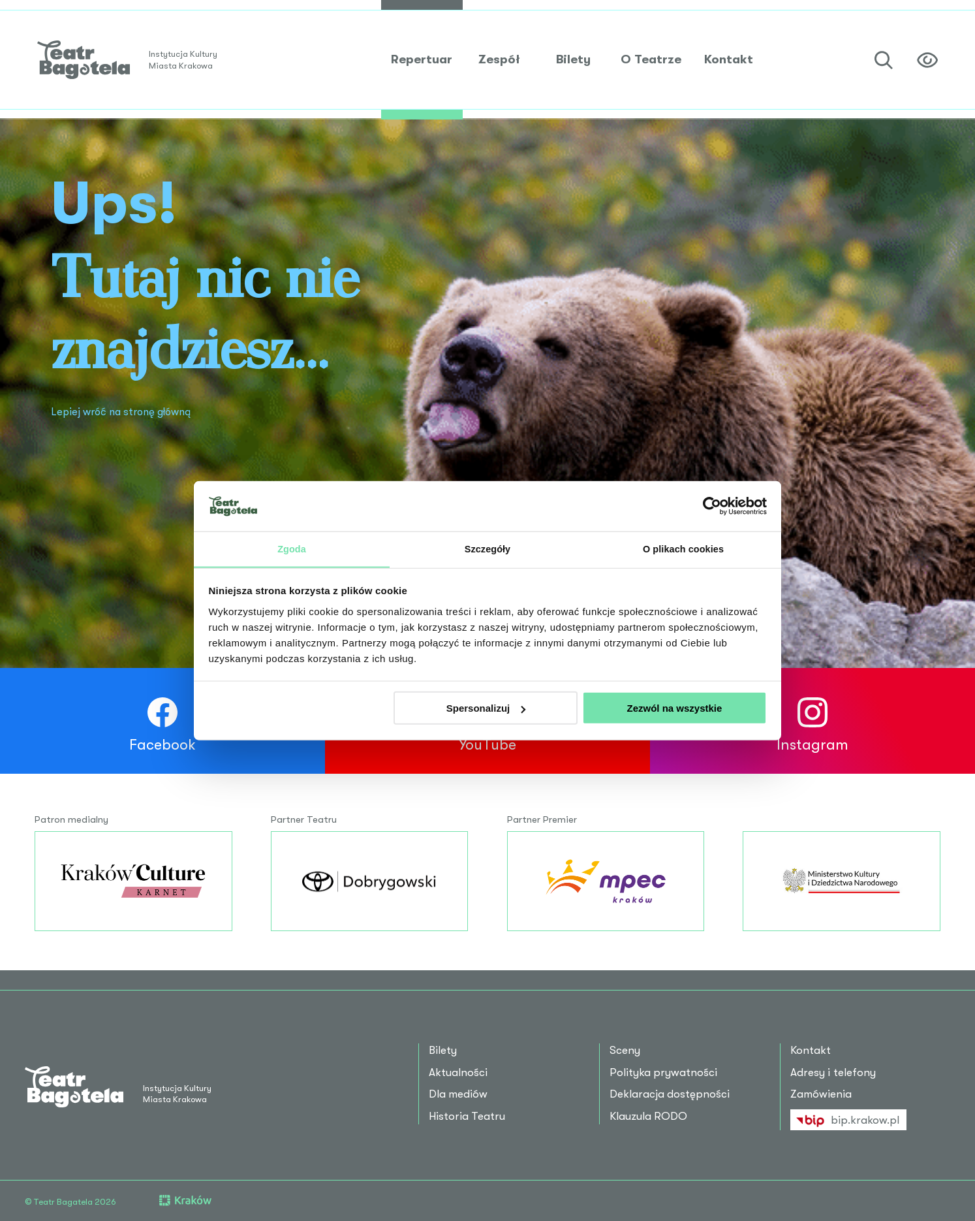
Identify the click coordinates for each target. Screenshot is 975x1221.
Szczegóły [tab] (487, 548)
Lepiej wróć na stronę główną (125, 411)
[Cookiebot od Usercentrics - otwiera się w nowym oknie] (710, 505)
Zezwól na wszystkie (674, 708)
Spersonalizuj (486, 708)
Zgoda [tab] (292, 548)
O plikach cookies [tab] (683, 548)
